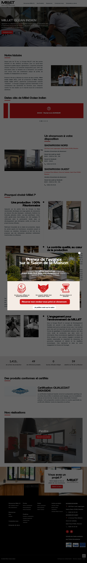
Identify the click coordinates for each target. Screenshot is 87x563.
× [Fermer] (79, 253)
